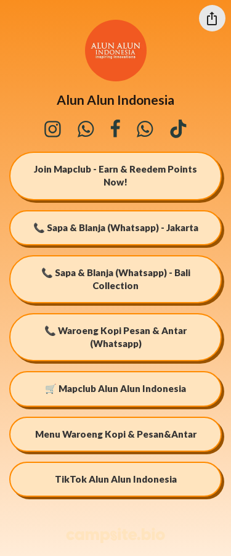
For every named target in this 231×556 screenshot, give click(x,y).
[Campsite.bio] (115, 535)
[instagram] (52, 128)
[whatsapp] (86, 128)
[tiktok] (178, 128)
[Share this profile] (212, 18)
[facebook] (116, 128)
